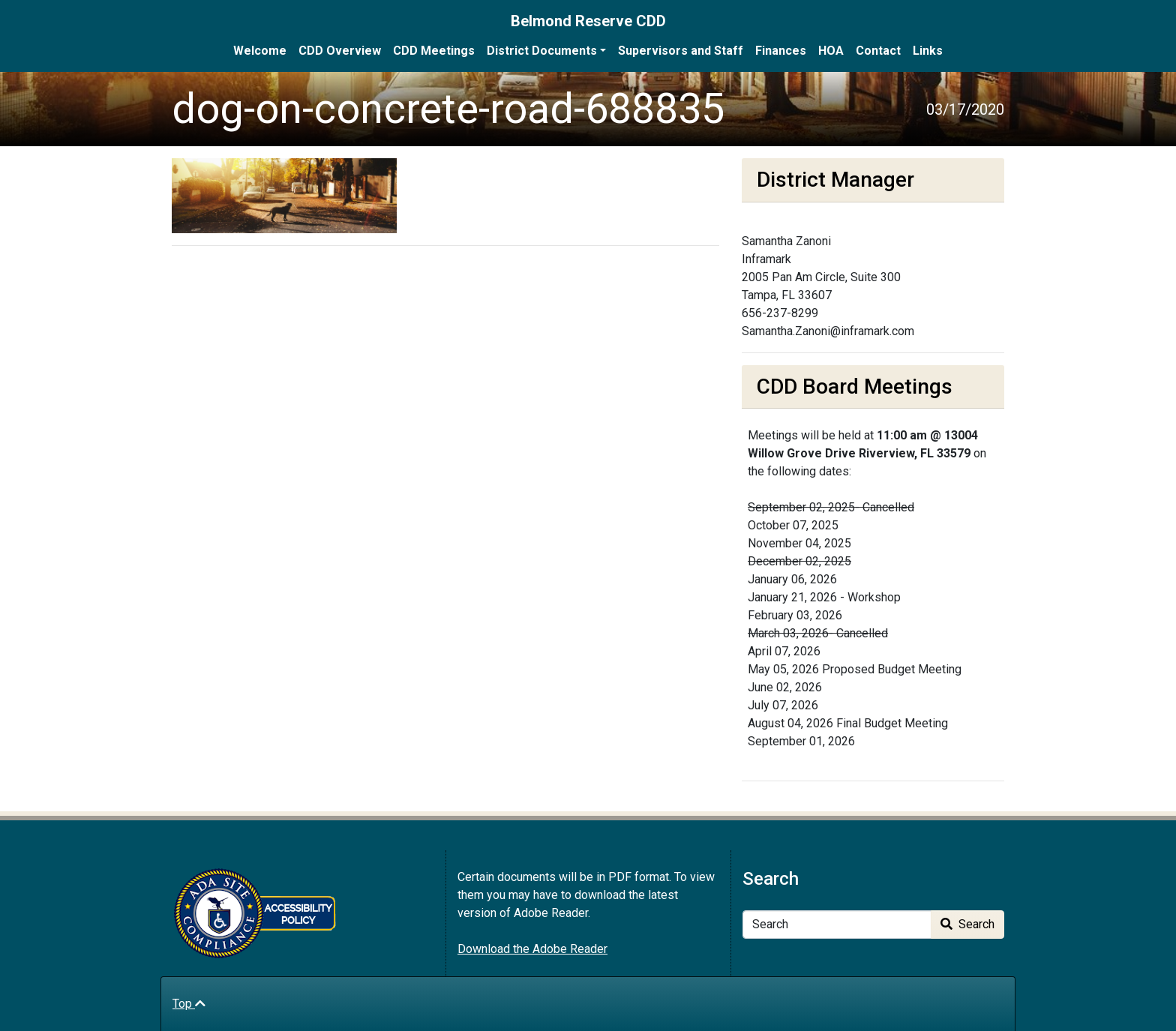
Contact (878, 50)
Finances (780, 50)
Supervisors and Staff (680, 50)
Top (189, 1004)
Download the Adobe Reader (533, 949)
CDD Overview (339, 50)
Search (967, 924)
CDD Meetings (434, 50)
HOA (831, 50)
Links (928, 50)
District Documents (542, 50)
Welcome (259, 50)
